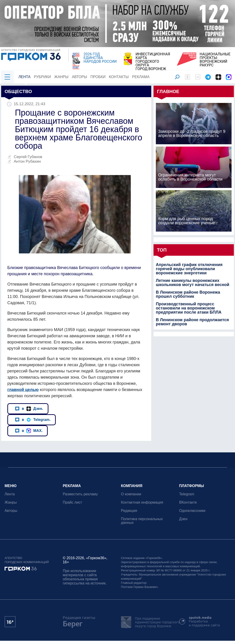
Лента (24, 77)
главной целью (23, 389)
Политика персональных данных (142, 521)
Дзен (183, 519)
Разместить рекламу (80, 494)
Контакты (119, 77)
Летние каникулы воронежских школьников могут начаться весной (192, 282)
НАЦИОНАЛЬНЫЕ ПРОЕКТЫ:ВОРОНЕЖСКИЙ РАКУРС (215, 59)
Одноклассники (192, 511)
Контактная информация (142, 502)
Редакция (129, 511)
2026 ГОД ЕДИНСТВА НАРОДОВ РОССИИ (100, 57)
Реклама (141, 77)
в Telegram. (32, 419)
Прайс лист (72, 502)
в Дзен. (29, 408)
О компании (131, 494)
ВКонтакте (188, 502)
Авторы (79, 77)
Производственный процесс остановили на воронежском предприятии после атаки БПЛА (188, 308)
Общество (18, 91)
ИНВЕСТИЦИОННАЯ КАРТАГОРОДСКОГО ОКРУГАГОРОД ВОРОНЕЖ (152, 61)
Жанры (61, 77)
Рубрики (42, 77)
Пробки (98, 77)
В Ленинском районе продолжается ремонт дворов (192, 322)
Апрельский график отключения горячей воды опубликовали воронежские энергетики (189, 269)
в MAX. (28, 430)
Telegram (186, 494)
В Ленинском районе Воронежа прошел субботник (188, 294)
